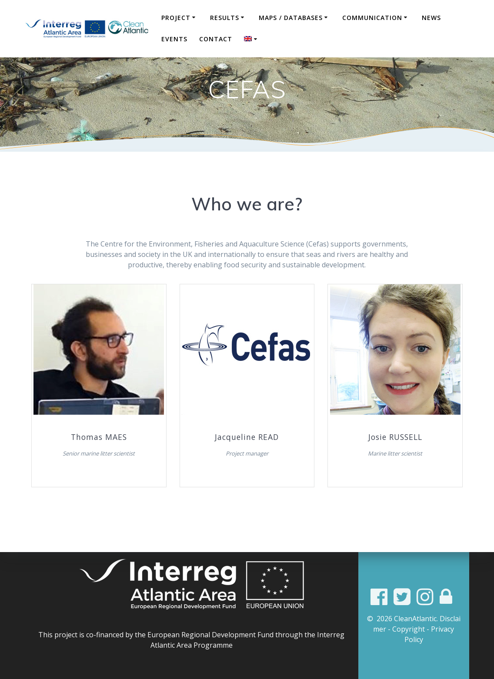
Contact (215, 39)
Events (174, 39)
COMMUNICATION (372, 17)
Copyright (408, 629)
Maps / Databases (291, 17)
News (431, 17)
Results (224, 17)
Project (175, 17)
